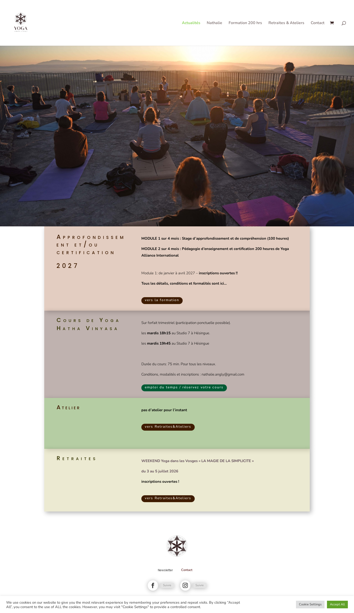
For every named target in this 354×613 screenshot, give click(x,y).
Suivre (167, 585)
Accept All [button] (337, 604)
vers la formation (162, 300)
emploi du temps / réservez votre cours (184, 387)
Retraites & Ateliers (286, 23)
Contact (317, 23)
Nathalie (214, 23)
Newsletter (165, 570)
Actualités (191, 23)
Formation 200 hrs (245, 23)
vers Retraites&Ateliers (168, 426)
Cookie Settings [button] (310, 604)
